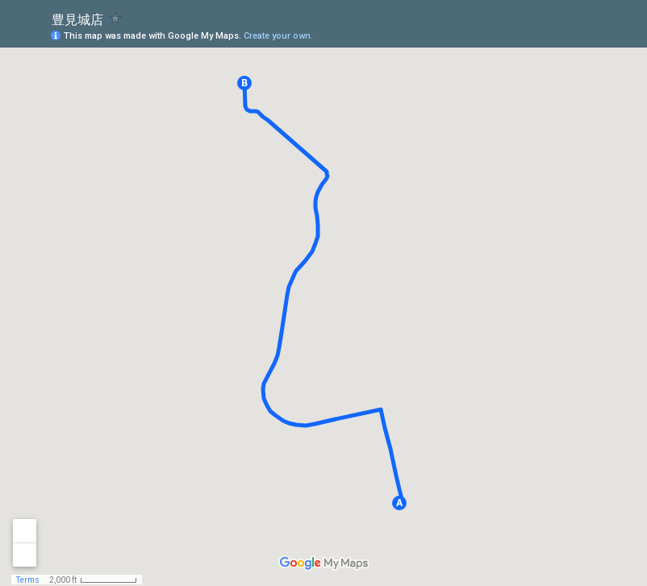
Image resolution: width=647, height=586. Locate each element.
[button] (399, 503)
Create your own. (278, 36)
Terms (28, 580)
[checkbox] (115, 18)
